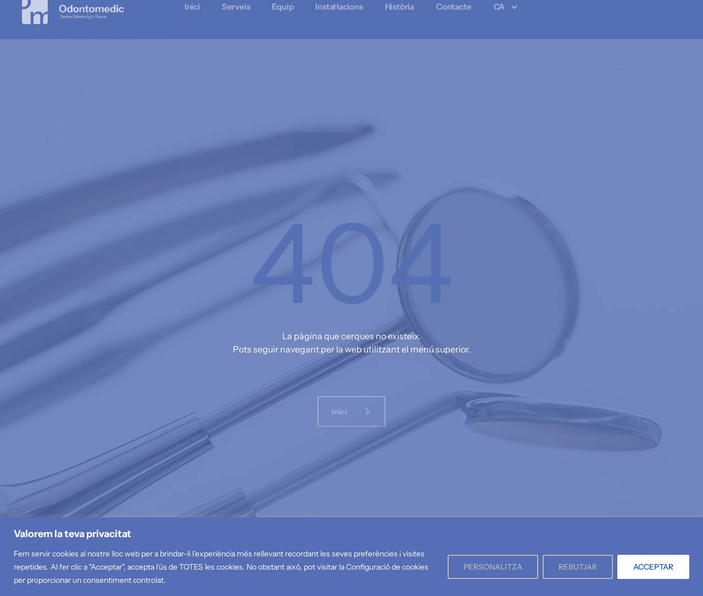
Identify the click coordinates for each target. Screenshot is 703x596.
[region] (351, 556)
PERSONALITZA (493, 567)
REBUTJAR (578, 567)
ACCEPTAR (653, 567)
